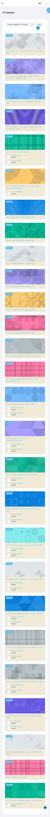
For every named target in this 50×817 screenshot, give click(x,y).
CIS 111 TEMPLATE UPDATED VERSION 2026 (20, 333)
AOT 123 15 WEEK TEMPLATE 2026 (17, 152)
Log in (47, 3)
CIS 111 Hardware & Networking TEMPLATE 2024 (21, 475)
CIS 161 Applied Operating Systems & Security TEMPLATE (24, 613)
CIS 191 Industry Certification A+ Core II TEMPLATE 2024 (24, 681)
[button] (41, 3)
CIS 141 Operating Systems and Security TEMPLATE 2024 (24, 545)
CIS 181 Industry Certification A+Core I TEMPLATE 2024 (24, 647)
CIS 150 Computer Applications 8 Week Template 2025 (23, 356)
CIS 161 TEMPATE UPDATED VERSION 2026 (20, 263)
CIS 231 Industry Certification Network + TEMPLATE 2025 (24, 800)
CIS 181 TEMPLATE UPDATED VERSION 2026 (20, 240)
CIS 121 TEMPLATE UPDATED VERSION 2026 (20, 310)
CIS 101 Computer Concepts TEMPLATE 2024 (20, 404)
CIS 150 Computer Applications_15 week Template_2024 (24, 579)
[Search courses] (39, 24)
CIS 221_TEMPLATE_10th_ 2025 (16, 777)
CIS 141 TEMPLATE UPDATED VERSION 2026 (20, 286)
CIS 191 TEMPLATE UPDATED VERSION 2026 (20, 217)
